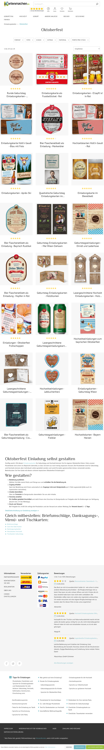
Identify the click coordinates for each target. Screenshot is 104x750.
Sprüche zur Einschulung (21, 711)
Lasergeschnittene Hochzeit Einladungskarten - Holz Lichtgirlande (87, 294)
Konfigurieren (80, 747)
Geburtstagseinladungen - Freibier (52, 436)
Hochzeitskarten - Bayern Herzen (88, 436)
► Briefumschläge (11, 524)
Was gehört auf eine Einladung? (51, 678)
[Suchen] (97, 4)
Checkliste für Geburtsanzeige (78, 704)
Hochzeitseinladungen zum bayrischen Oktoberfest (88, 340)
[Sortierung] (87, 49)
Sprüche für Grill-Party (20, 715)
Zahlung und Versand (71, 728)
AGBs (54, 728)
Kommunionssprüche (19, 704)
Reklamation (9, 587)
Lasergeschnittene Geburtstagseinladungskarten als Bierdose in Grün (52, 344)
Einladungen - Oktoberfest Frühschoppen (16, 344)
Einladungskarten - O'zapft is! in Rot (88, 95)
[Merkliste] (62, 9)
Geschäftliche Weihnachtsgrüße (51, 711)
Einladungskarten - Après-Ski (16, 193)
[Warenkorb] (70, 9)
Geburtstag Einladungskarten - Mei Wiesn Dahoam (52, 244)
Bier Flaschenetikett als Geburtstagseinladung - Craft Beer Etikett (16, 436)
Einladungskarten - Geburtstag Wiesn (87, 390)
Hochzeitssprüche (75, 681)
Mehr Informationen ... (51, 747)
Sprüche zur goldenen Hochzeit (80, 688)
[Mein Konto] (55, 9)
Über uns (7, 590)
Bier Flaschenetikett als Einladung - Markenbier (52, 145)
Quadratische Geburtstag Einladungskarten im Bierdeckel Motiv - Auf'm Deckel (52, 194)
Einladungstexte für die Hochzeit (80, 678)
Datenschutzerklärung (13, 732)
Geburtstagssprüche (48, 685)
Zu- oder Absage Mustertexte (50, 704)
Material (64, 40)
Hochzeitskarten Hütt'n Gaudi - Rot (88, 145)
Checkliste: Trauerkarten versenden (80, 713)
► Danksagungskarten (13, 529)
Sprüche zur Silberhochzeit (78, 685)
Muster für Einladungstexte (49, 681)
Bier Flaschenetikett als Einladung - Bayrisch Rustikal (16, 244)
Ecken (40, 40)
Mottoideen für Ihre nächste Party (79, 700)
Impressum (8, 728)
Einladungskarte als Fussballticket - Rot (52, 95)
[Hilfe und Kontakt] (48, 9)
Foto (30, 40)
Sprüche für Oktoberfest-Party (51, 692)
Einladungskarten (29, 463)
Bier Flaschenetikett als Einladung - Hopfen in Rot (16, 294)
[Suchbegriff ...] (64, 4)
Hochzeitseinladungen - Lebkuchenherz (52, 390)
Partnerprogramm (11, 577)
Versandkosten (41, 738)
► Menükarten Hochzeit (13, 531)
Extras (51, 40)
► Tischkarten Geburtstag (14, 534)
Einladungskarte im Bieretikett (88, 194)
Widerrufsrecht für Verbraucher (33, 728)
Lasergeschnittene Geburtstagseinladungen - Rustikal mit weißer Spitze (16, 390)
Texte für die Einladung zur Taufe (23, 707)
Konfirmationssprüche (20, 700)
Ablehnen (69, 747)
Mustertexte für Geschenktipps (50, 700)
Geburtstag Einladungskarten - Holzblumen (52, 294)
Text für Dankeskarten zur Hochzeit (52, 707)
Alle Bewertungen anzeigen (63, 663)
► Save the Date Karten (13, 527)
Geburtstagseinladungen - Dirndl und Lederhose (87, 244)
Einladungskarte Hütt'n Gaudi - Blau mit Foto (16, 145)
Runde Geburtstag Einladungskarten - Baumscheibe (16, 95)
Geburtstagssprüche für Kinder (51, 688)
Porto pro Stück (80, 40)
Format (19, 40)
